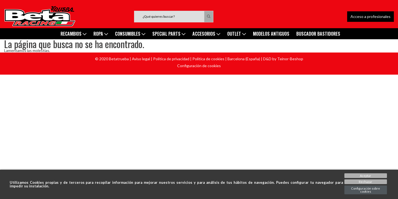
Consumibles (130, 33)
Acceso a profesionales (370, 16)
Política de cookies (208, 58)
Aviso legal (141, 58)
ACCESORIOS (206, 33)
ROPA (100, 33)
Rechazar (365, 182)
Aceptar (365, 175)
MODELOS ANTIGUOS (271, 33)
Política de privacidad (171, 58)
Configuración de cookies (199, 65)
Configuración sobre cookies (365, 190)
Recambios (74, 33)
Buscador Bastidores (318, 33)
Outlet (236, 33)
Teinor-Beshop (290, 58)
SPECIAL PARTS (168, 33)
